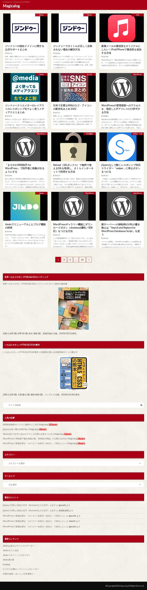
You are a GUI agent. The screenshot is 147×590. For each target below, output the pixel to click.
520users (53, 424)
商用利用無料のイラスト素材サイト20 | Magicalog (25, 424)
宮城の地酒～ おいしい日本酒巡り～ (19, 573)
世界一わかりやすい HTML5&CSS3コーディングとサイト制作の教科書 (35, 284)
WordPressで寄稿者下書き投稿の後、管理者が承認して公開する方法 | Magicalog (40, 438)
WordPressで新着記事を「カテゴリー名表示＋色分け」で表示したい (34, 515)
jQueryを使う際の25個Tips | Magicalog (20, 429)
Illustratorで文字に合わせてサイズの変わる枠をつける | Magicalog (33, 434)
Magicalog (11, 6)
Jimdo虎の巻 (8, 559)
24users (67, 434)
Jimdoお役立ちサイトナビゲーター (18, 545)
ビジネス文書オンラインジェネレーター (21, 568)
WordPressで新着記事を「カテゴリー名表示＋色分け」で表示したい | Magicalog (40, 443)
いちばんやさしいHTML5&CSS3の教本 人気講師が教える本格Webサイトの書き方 (40, 352)
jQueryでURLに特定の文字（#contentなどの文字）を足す (29, 505)
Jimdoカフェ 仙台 (11, 550)
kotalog (6, 564)
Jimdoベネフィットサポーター (16, 555)
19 (82, 259)
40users (42, 429)
